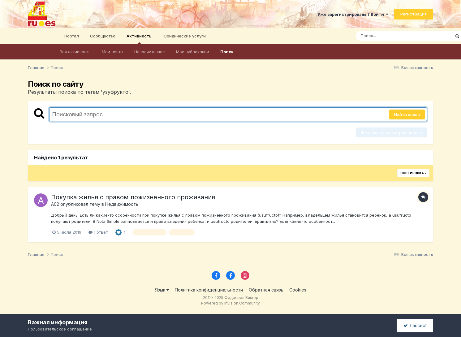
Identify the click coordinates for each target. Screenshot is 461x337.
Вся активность (75, 51)
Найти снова (407, 114)
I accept (415, 325)
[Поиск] (391, 36)
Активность (139, 38)
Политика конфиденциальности (209, 289)
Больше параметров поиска (391, 132)
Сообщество (102, 35)
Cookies (297, 289)
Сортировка (413, 173)
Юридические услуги (184, 35)
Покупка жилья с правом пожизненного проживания (133, 197)
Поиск (227, 51)
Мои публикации (192, 51)
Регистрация (413, 13)
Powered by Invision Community (230, 303)
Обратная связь (266, 289)
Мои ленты (112, 51)
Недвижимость (121, 204)
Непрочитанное (149, 51)
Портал (71, 35)
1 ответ (98, 232)
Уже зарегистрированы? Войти (352, 14)
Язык (162, 289)
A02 (55, 204)
